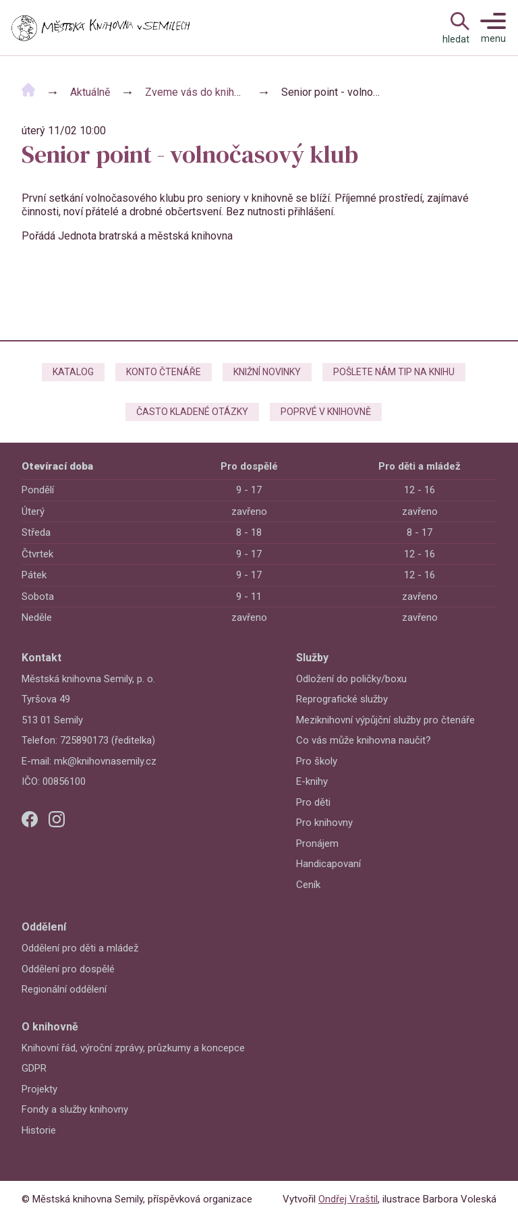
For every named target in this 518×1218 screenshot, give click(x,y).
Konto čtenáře (163, 371)
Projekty (39, 1089)
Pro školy (316, 761)
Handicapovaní (328, 864)
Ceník (308, 885)
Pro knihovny (324, 822)
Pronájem (317, 843)
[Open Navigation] (455, 28)
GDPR (34, 1068)
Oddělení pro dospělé (68, 969)
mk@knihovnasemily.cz (105, 761)
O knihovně (50, 1026)
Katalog (73, 371)
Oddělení (44, 926)
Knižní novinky (267, 371)
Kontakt (41, 657)
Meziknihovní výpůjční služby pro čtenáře (385, 720)
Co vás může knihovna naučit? (363, 740)
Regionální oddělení (64, 989)
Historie (39, 1130)
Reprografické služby (342, 699)
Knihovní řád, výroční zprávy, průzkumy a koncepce (133, 1048)
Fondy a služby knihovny (75, 1109)
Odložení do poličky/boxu (351, 679)
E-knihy (312, 781)
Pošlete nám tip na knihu (394, 371)
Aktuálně (90, 92)
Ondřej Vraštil (348, 1199)
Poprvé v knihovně (326, 411)
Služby (312, 657)
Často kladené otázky (192, 411)
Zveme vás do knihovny (200, 92)
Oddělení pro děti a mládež (80, 948)
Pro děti (313, 802)
